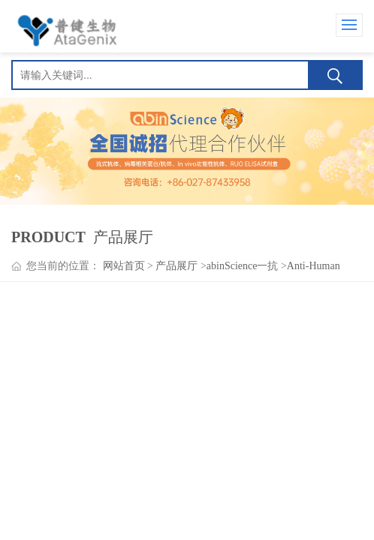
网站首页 (124, 266)
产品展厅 (176, 266)
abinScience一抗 (243, 266)
